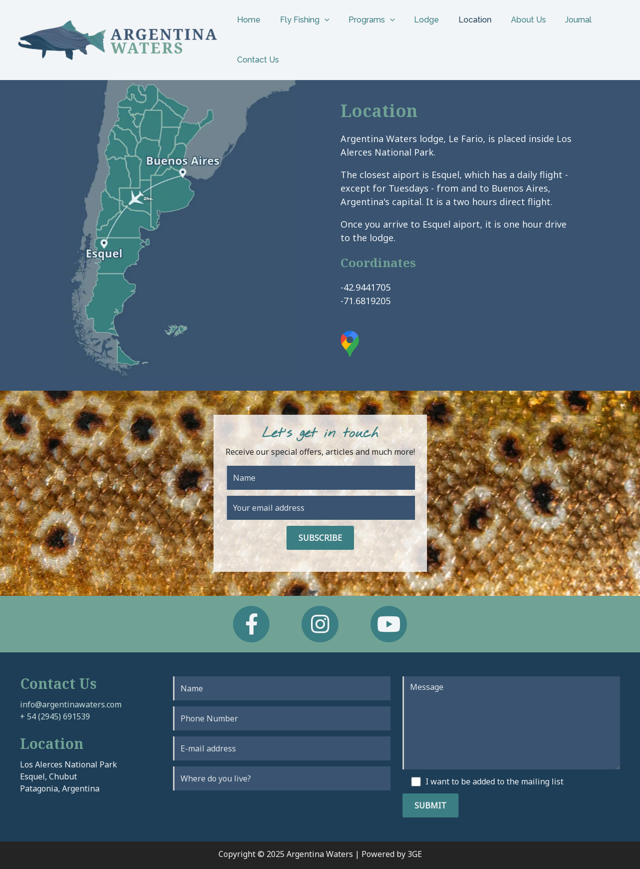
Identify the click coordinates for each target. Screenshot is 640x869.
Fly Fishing (299, 20)
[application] (319, 20)
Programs (363, 20)
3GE (415, 853)
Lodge (415, 20)
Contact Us (257, 60)
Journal (557, 20)
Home (247, 20)
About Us (510, 20)
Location (460, 20)
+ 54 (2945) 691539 (55, 716)
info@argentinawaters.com (71, 704)
